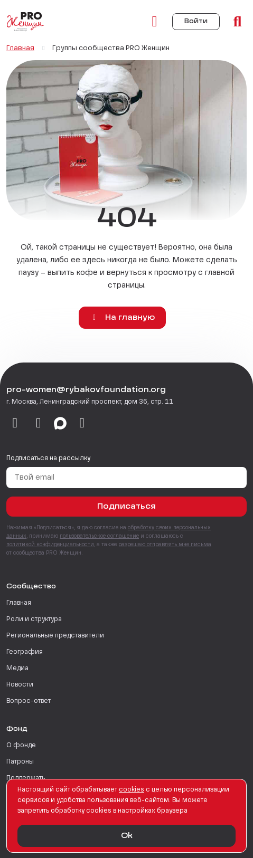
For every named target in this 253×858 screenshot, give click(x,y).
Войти (196, 21)
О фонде (21, 745)
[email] (82, 424)
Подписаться (126, 506)
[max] (60, 424)
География (24, 652)
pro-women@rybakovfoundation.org (86, 390)
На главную (122, 317)
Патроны (20, 762)
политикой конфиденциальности (50, 544)
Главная (18, 603)
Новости (19, 685)
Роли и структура (34, 619)
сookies (131, 790)
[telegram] (39, 424)
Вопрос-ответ (28, 701)
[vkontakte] (15, 424)
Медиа (17, 668)
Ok (127, 836)
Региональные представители (55, 636)
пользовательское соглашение (99, 536)
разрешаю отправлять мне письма (164, 544)
